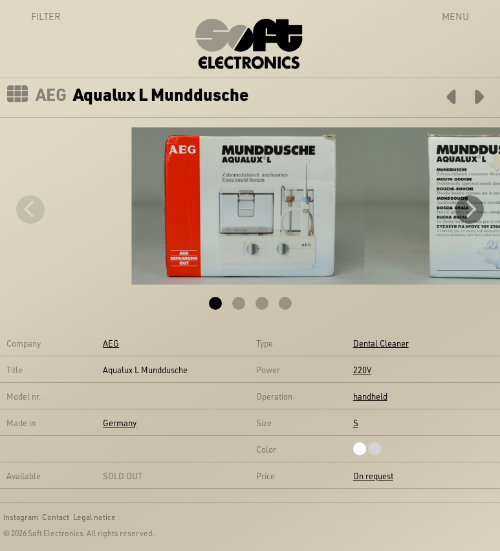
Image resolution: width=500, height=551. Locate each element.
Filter (31, 16)
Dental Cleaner (381, 343)
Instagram (20, 517)
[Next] (469, 209)
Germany (119, 422)
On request (373, 475)
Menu (455, 16)
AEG (51, 94)
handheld (370, 396)
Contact (55, 517)
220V (362, 369)
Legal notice (94, 517)
